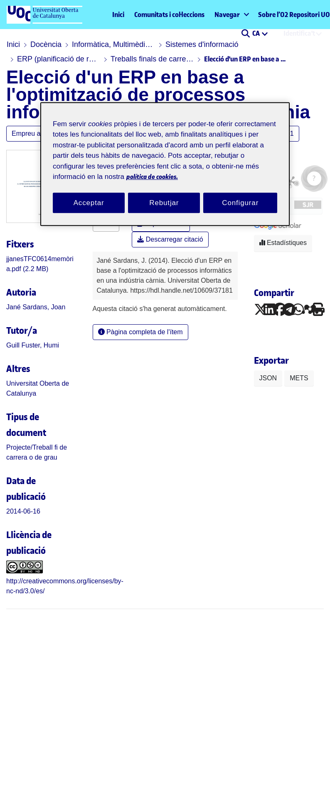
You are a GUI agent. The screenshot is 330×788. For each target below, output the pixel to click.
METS (299, 378)
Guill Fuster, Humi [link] (32, 345)
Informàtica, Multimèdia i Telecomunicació (113, 44)
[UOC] (44, 777)
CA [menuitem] (256, 33)
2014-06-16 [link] (23, 511)
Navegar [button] (227, 14)
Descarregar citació (170, 239)
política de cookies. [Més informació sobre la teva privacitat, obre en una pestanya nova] (152, 176)
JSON (268, 378)
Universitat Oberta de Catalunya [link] (37, 388)
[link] (79, 681)
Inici (118, 14)
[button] (245, 34)
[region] (165, 164)
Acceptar (89, 203)
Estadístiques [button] (283, 242)
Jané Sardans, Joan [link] (35, 307)
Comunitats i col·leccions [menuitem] (169, 14)
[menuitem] (231, 14)
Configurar (240, 203)
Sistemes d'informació (202, 44)
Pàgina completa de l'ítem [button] (140, 331)
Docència (46, 44)
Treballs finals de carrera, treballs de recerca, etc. (152, 59)
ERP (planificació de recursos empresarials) (58, 59)
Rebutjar (164, 203)
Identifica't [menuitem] (299, 33)
